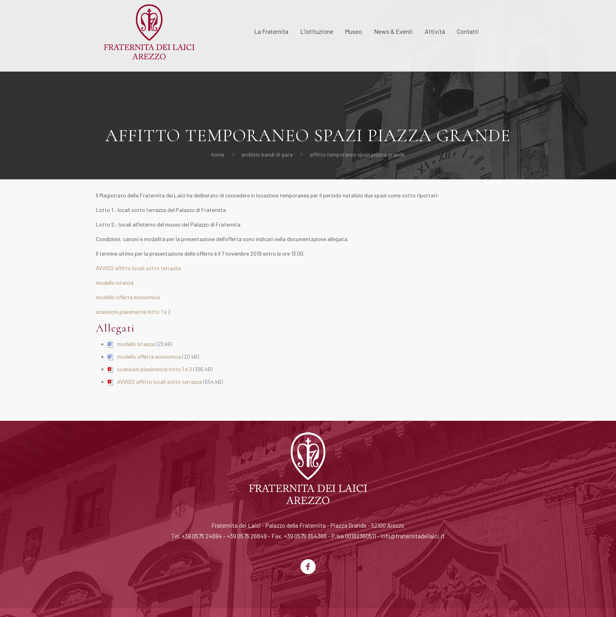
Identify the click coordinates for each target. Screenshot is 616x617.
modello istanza (115, 282)
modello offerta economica (128, 297)
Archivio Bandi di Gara (267, 154)
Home (217, 154)
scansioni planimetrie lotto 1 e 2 (133, 311)
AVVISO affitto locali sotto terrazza (138, 268)
